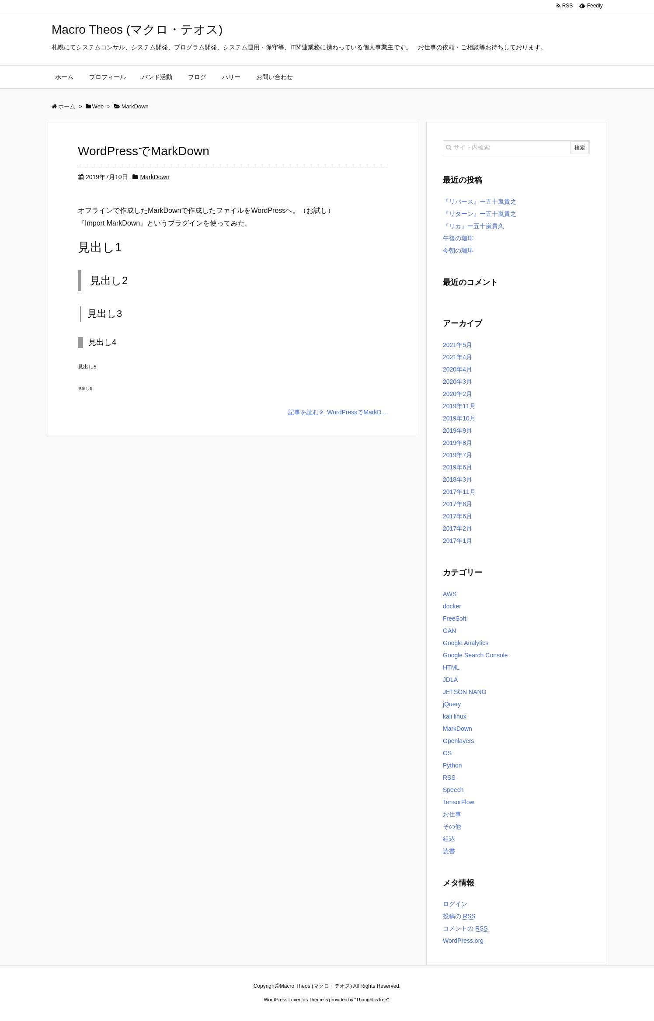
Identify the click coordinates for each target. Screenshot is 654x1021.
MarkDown (155, 177)
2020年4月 (457, 369)
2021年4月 (457, 357)
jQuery (452, 704)
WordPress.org (463, 940)
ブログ (197, 76)
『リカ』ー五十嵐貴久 (473, 225)
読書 (449, 850)
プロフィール (107, 76)
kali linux (454, 716)
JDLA (450, 679)
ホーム (64, 76)
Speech (453, 789)
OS (447, 753)
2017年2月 (457, 528)
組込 (449, 838)
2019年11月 (459, 406)
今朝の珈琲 (458, 250)
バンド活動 (157, 76)
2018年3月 (457, 479)
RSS (449, 777)
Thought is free (371, 999)
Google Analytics (465, 642)
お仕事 (452, 814)
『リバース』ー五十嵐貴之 (479, 201)
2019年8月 (457, 442)
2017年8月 (457, 503)
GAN (449, 630)
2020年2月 (457, 393)
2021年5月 (457, 344)
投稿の (459, 916)
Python (452, 765)
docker (452, 606)
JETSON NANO (465, 691)
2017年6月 (457, 516)
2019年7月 (457, 454)
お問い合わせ (274, 76)
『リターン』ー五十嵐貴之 (479, 213)
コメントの (465, 928)
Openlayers (458, 740)
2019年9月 (457, 430)
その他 (452, 826)
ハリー (231, 76)
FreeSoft (454, 618)
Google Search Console (475, 655)
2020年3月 (457, 381)
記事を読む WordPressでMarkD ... (338, 412)
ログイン (455, 903)
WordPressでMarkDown (143, 151)
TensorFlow (458, 802)
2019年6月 (457, 467)
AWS (449, 593)
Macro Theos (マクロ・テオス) (137, 29)
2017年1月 (457, 540)
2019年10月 (459, 418)
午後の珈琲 (458, 238)
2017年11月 (459, 491)
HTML (451, 667)
